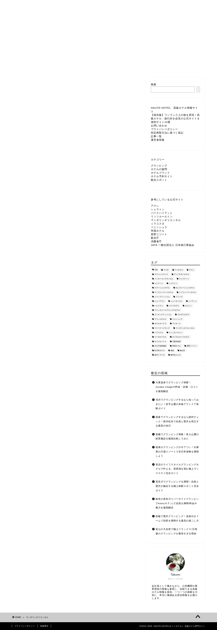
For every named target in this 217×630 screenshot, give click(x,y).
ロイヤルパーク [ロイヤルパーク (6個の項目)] (160, 341)
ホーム (47, 4)
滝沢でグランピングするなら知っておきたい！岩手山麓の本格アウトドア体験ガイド (177, 404)
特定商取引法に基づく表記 (136, 4)
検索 (153, 84)
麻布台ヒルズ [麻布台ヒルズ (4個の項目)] (176, 355)
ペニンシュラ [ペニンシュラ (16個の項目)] (177, 319)
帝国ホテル (157, 230)
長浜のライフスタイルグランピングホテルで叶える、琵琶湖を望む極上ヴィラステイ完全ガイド (177, 468)
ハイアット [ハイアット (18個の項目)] (192, 301)
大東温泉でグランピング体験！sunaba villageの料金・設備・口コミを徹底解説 (177, 386)
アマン (155, 205)
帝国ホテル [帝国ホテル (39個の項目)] (176, 346)
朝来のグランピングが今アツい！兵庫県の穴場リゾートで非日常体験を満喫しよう (177, 451)
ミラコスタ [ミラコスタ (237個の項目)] (158, 332)
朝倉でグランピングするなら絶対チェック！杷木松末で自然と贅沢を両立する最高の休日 (177, 421)
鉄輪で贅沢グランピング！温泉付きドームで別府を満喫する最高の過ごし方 (177, 518)
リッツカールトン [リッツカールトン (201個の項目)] (175, 332)
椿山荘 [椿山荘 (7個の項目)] (182, 350)
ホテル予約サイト (162, 176)
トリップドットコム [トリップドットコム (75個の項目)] (162, 297)
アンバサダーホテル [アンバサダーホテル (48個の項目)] (181, 274)
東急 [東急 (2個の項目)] (172, 350)
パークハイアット (162, 212)
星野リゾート (159, 234)
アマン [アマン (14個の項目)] (191, 270)
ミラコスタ (157, 223)
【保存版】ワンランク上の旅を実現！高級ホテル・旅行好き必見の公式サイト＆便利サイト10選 (175, 118)
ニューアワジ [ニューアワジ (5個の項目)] (159, 301)
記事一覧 (156, 136)
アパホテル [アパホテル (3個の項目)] (179, 270)
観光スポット (159, 179)
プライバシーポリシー (97, 4)
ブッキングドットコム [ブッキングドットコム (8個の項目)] (162, 315)
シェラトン (157, 209)
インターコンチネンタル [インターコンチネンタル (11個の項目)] (163, 279)
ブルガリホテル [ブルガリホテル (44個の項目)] (183, 315)
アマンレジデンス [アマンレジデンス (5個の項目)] (161, 274)
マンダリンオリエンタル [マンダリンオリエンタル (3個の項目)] (185, 328)
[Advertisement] (76, 108)
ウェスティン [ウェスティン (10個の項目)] (184, 279)
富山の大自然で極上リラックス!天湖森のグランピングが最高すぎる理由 (176, 531)
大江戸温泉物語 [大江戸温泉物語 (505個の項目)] (160, 346)
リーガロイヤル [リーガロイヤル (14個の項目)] (160, 337)
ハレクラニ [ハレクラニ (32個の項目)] (158, 306)
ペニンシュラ (159, 227)
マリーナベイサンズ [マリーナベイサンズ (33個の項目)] (162, 328)
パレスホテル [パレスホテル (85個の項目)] (174, 306)
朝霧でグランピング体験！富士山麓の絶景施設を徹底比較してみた (177, 436)
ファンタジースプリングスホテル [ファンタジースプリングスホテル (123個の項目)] (167, 310)
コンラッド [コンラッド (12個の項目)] (158, 283)
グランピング (159, 165)
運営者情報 (167, 4)
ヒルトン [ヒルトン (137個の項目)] (188, 306)
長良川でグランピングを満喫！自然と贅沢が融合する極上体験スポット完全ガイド (177, 486)
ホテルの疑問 (159, 169)
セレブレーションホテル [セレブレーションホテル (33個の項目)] (185, 288)
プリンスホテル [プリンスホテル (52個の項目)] (160, 319)
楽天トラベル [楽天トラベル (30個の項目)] (159, 355)
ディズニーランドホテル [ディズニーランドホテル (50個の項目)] (163, 292)
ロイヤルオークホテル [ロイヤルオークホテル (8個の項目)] (180, 337)
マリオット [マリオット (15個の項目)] (176, 324)
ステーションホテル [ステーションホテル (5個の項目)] (162, 288)
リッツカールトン (162, 216)
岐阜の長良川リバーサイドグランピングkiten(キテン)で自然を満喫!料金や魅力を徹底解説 (177, 503)
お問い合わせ (67, 4)
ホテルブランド (160, 172)
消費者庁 (156, 241)
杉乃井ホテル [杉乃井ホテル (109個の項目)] (159, 350)
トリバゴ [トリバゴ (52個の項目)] (179, 297)
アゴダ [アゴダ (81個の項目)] (166, 270)
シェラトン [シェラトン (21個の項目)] (173, 283)
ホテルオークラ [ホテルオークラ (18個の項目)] (160, 324)
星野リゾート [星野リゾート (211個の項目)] (192, 346)
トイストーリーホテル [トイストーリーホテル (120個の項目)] (187, 292)
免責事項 (44, 626)
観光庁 (155, 237)
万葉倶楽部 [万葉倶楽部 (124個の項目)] (176, 341)
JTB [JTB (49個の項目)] (155, 270)
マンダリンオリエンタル (166, 220)
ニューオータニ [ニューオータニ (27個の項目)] (176, 301)
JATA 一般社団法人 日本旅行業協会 (172, 245)
